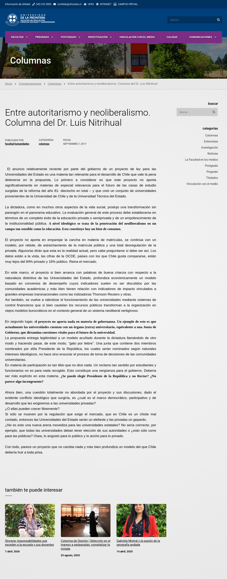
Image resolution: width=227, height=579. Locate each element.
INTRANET (105, 4)
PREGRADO (42, 37)
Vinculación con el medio (202, 184)
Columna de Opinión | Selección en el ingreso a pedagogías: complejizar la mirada (85, 545)
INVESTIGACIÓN (98, 37)
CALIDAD (172, 37)
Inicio (8, 84)
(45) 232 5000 (43, 4)
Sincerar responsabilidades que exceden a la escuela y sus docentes (29, 544)
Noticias (212, 154)
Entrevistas (211, 142)
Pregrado (212, 172)
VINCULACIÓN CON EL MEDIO (137, 37)
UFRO (91, 4)
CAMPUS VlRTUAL (128, 4)
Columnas (54, 84)
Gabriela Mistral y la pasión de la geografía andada (138, 544)
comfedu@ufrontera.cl (69, 4)
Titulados (212, 178)
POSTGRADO (68, 37)
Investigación (209, 148)
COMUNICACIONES (200, 37)
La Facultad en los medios (201, 160)
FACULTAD (17, 37)
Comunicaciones (30, 84)
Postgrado (211, 166)
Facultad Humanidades (17, 144)
